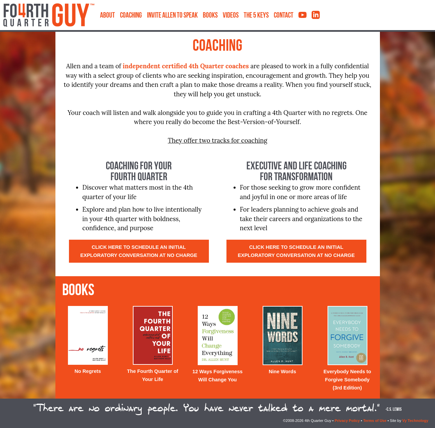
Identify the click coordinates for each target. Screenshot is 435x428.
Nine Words (282, 371)
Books (210, 16)
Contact (283, 16)
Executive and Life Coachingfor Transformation (296, 172)
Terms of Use (374, 421)
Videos (231, 16)
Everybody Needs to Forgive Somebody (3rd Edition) (347, 379)
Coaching (131, 16)
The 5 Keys (256, 16)
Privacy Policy (347, 421)
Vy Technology (415, 421)
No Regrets (87, 371)
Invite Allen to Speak (172, 16)
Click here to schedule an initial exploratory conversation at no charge (138, 251)
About (107, 16)
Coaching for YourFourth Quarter (139, 172)
